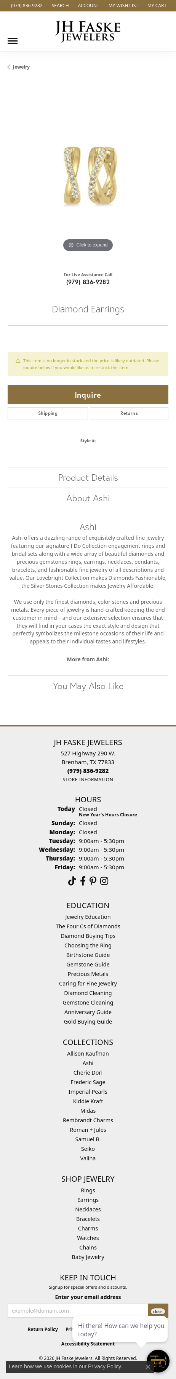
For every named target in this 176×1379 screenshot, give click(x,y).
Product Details (88, 477)
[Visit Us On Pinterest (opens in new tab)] (93, 881)
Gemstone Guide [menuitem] (88, 964)
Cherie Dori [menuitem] (88, 1072)
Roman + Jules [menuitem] (88, 1129)
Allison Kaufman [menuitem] (88, 1053)
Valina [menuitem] (88, 1158)
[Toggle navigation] (12, 38)
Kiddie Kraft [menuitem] (88, 1101)
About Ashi (88, 498)
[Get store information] (87, 779)
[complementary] (121, 1337)
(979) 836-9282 (88, 282)
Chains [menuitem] (88, 1247)
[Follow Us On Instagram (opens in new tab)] (104, 881)
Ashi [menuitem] (88, 1063)
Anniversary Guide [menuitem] (88, 1012)
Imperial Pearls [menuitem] (88, 1091)
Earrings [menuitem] (88, 1199)
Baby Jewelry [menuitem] (88, 1257)
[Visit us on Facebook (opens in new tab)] (83, 881)
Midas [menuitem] (88, 1110)
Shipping (48, 413)
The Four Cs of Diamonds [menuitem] (88, 926)
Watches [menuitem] (88, 1237)
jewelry (21, 67)
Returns (129, 413)
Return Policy (42, 1329)
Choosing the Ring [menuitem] (88, 945)
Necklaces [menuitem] (88, 1209)
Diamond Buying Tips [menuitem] (88, 935)
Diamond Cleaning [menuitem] (88, 993)
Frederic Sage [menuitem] (87, 1082)
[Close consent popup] (148, 1367)
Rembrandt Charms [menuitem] (88, 1120)
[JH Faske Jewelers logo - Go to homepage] (88, 31)
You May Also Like (88, 686)
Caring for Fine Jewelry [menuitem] (88, 983)
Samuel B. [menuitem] (88, 1139)
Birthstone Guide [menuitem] (88, 954)
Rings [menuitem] (88, 1190)
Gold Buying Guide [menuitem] (88, 1021)
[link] (26, 5)
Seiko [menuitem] (88, 1148)
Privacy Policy (104, 1366)
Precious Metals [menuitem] (88, 973)
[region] (88, 173)
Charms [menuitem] (88, 1228)
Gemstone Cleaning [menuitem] (88, 1002)
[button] (59, 5)
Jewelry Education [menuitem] (87, 916)
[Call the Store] (88, 770)
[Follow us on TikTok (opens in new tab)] (72, 881)
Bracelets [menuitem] (88, 1218)
